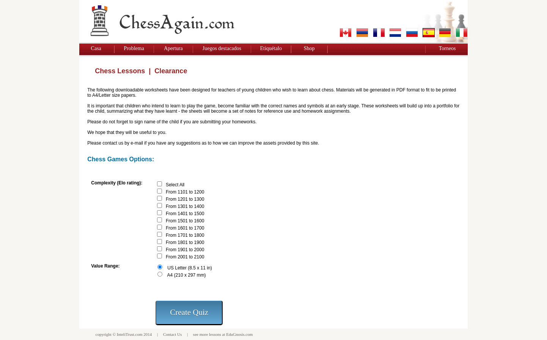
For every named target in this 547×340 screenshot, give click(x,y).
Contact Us (172, 334)
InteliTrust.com (130, 334)
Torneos (447, 48)
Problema (134, 48)
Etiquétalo (271, 48)
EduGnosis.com (239, 334)
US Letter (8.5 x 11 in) (189, 268)
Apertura (173, 48)
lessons (215, 334)
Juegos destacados (222, 48)
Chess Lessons (120, 71)
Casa (96, 48)
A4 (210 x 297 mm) (186, 275)
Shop (309, 48)
